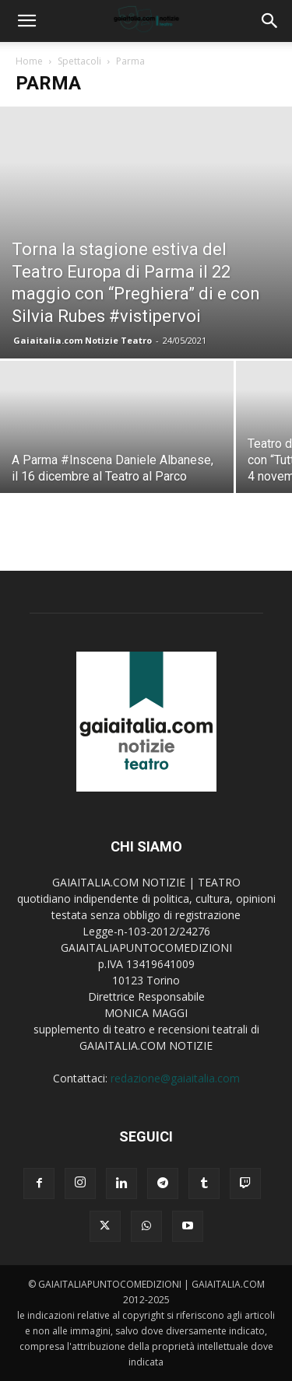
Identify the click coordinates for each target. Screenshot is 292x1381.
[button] (26, 21)
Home (29, 61)
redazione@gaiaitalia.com (175, 1078)
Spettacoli (79, 61)
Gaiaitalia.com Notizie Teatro (82, 340)
